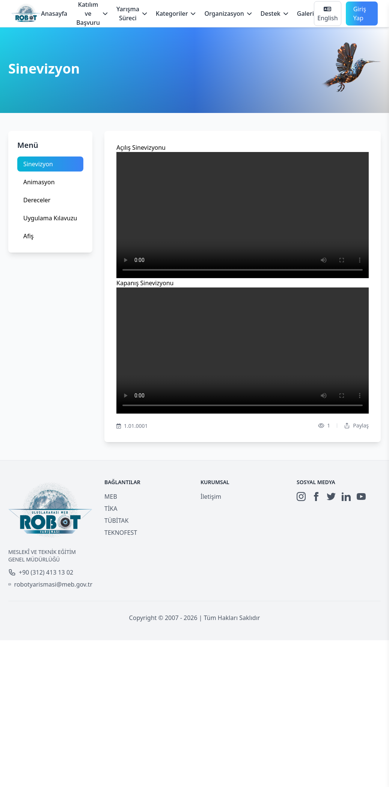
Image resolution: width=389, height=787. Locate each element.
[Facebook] (316, 496)
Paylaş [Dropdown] (356, 425)
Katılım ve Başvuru (91, 13)
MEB (110, 496)
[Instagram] (301, 496)
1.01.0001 (132, 426)
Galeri (305, 13)
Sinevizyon (38, 164)
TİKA (110, 508)
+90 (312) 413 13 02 (40, 572)
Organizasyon (227, 13)
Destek (274, 13)
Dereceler (36, 200)
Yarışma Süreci (131, 13)
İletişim (211, 496)
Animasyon (39, 182)
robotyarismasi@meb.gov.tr (50, 584)
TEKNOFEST (120, 532)
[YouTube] (361, 496)
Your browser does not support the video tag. (242, 215)
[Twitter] (331, 496)
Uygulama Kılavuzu (50, 218)
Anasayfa (54, 13)
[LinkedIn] (346, 496)
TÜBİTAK (116, 520)
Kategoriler (176, 13)
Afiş (28, 236)
